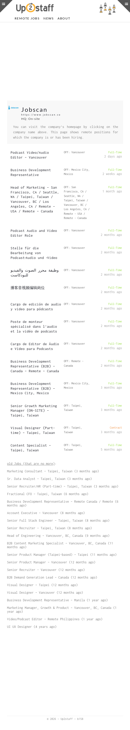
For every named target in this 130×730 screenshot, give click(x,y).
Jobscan (34, 109)
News (48, 18)
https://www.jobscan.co (41, 114)
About (64, 18)
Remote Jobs (27, 18)
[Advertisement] (65, 61)
